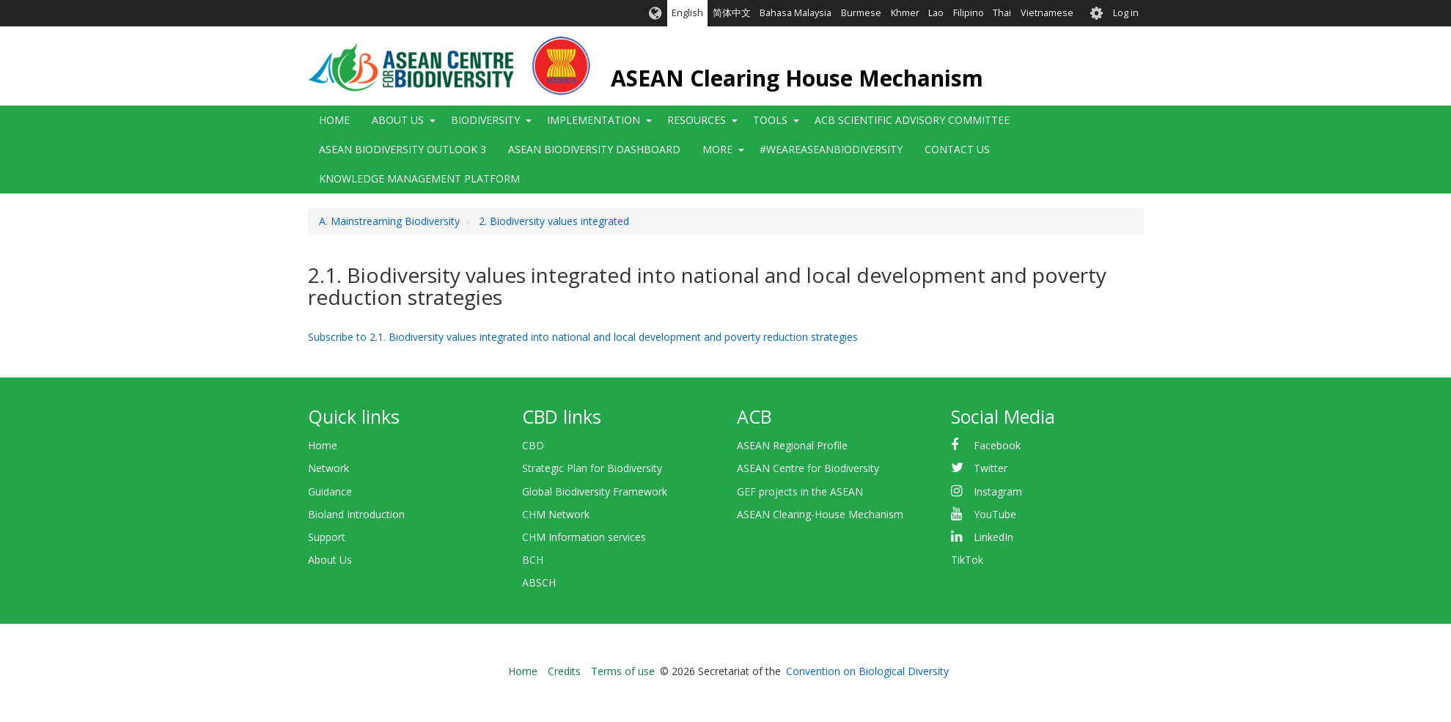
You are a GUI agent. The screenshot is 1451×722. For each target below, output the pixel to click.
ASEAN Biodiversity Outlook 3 (402, 149)
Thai (1002, 13)
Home (334, 120)
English (687, 13)
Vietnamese (1047, 13)
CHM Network (555, 514)
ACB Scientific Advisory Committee (912, 120)
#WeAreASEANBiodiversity (831, 149)
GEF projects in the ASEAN (800, 491)
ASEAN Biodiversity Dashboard (594, 149)
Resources (696, 120)
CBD (533, 445)
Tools (770, 120)
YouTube (995, 514)
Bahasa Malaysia (795, 13)
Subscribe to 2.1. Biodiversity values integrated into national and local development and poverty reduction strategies (583, 337)
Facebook (997, 445)
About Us (398, 120)
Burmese (861, 13)
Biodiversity (485, 120)
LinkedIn (993, 537)
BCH (532, 560)
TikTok (967, 560)
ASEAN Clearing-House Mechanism (820, 514)
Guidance (330, 491)
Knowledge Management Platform (419, 178)
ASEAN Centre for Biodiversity (808, 468)
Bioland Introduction (356, 514)
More (717, 149)
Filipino (968, 13)
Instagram (998, 491)
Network (328, 468)
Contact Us (957, 149)
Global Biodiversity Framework (594, 491)
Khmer (905, 13)
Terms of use (623, 671)
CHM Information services (584, 537)
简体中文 (732, 13)
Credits (564, 671)
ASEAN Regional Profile (792, 445)
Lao (936, 13)
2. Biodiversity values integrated (554, 221)
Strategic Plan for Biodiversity (592, 468)
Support (326, 537)
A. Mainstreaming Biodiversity (389, 221)
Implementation (593, 120)
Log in (1126, 13)
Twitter (990, 468)
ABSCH (539, 582)
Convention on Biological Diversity (867, 671)
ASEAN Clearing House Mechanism (797, 78)
